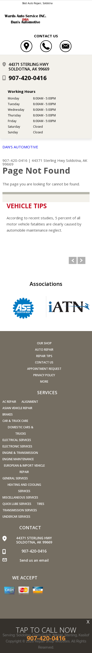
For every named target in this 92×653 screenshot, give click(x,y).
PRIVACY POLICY (44, 375)
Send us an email (34, 560)
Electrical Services (16, 440)
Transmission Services (19, 510)
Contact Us (44, 362)
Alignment (30, 402)
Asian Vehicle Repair (17, 408)
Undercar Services (16, 516)
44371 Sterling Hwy (48, 160)
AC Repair (9, 402)
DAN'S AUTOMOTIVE (20, 146)
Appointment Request (44, 369)
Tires (40, 504)
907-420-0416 (28, 78)
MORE (44, 381)
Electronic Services (17, 446)
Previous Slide (73, 260)
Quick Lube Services (16, 504)
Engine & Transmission (20, 453)
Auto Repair (44, 349)
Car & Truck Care (15, 421)
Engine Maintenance (18, 459)
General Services (15, 478)
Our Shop (44, 343)
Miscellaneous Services (20, 497)
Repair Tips (44, 356)
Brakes (7, 414)
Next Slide (81, 260)
